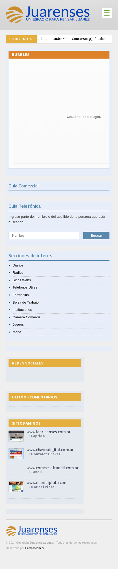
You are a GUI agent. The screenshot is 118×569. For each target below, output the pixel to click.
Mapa (17, 332)
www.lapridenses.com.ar (48, 431)
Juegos (18, 324)
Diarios (18, 265)
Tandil (36, 472)
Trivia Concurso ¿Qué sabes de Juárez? (39, 39)
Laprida (38, 436)
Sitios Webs (22, 280)
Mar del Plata (42, 487)
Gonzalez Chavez (46, 454)
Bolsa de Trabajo (26, 302)
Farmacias (21, 295)
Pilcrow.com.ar (34, 548)
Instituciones (22, 310)
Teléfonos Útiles (25, 287)
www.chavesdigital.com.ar (50, 449)
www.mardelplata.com (47, 482)
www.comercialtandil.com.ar (52, 467)
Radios (18, 273)
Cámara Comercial (27, 317)
